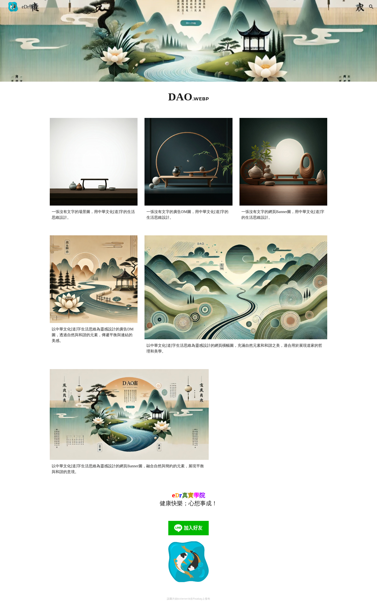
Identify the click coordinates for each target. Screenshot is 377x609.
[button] (371, 6)
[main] (188, 96)
